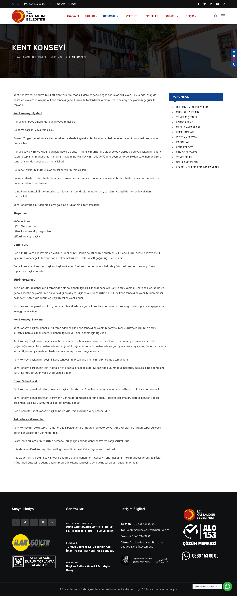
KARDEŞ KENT (184, 122)
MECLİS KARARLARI (188, 127)
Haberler (72, 562)
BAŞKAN (90, 16)
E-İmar (72, 3)
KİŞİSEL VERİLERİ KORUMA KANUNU (197, 167)
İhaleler (87, 523)
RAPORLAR (183, 142)
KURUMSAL (109, 16)
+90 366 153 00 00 (34, 3)
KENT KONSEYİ (185, 147)
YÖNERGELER (184, 157)
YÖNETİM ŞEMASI (186, 117)
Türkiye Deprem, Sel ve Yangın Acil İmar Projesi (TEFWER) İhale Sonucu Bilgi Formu (89, 550)
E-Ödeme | (60, 3)
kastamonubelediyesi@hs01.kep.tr (148, 530)
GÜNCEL (171, 16)
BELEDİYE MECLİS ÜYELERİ (192, 107)
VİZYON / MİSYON (186, 137)
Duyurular (73, 523)
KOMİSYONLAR (185, 132)
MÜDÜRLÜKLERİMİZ (187, 112)
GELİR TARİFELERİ (187, 162)
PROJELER (151, 16)
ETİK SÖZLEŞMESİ (186, 152)
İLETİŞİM (189, 16)
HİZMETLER (131, 16)
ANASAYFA (73, 16)
